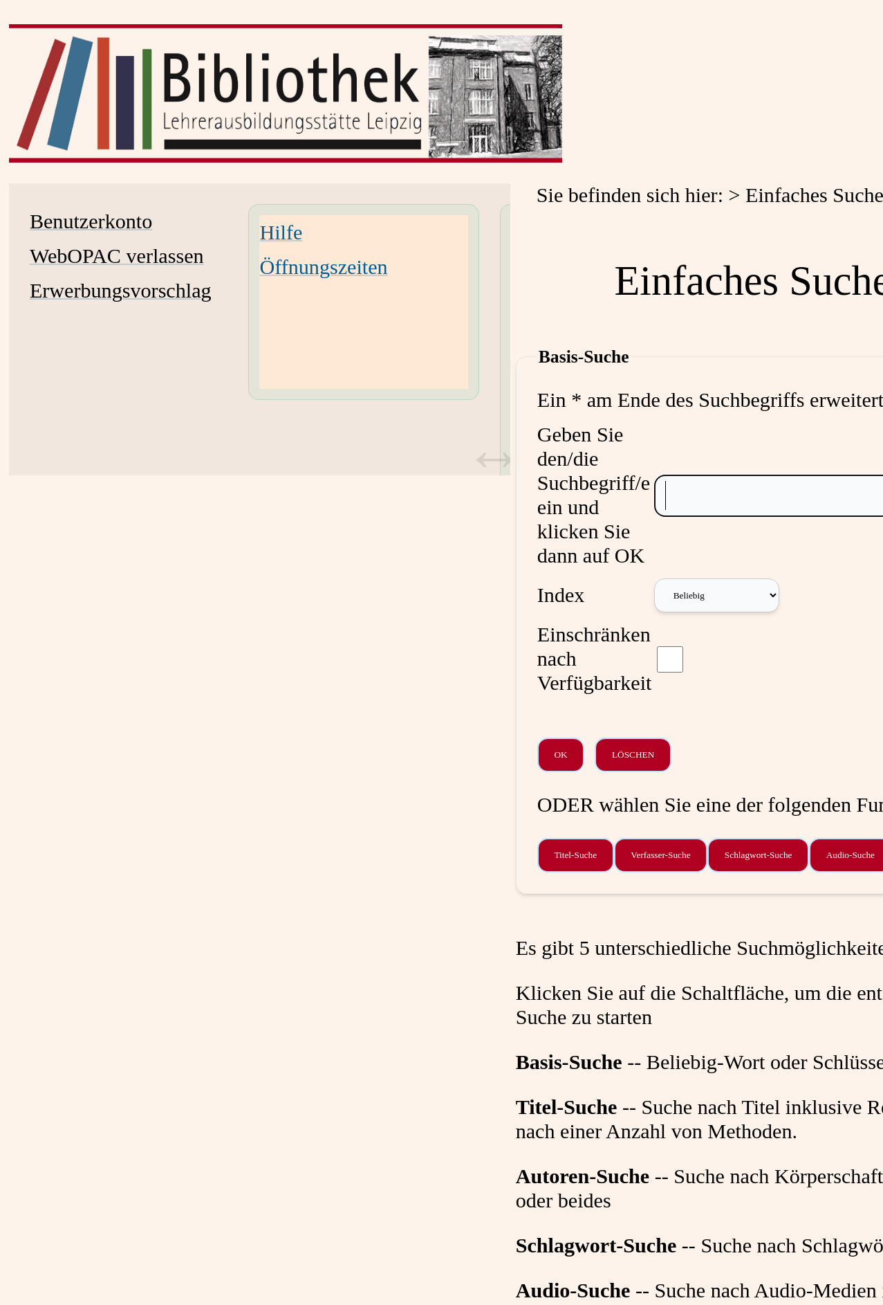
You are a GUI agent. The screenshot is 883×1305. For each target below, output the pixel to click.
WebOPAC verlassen (117, 256)
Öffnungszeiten (323, 267)
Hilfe (280, 232)
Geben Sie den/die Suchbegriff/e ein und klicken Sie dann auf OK (593, 495)
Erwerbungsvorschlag (121, 290)
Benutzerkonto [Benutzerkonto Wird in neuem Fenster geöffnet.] (91, 221)
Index (561, 595)
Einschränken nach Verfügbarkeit (594, 659)
